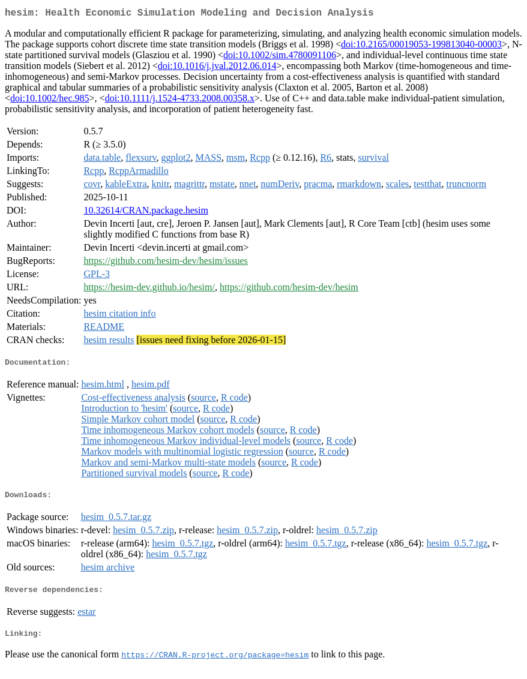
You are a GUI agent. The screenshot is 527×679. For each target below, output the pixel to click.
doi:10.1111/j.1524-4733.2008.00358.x (179, 100)
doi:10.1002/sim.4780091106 (279, 57)
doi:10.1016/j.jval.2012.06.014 (217, 68)
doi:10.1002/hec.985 (49, 100)
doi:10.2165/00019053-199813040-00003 (421, 46)
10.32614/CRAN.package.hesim (145, 213)
